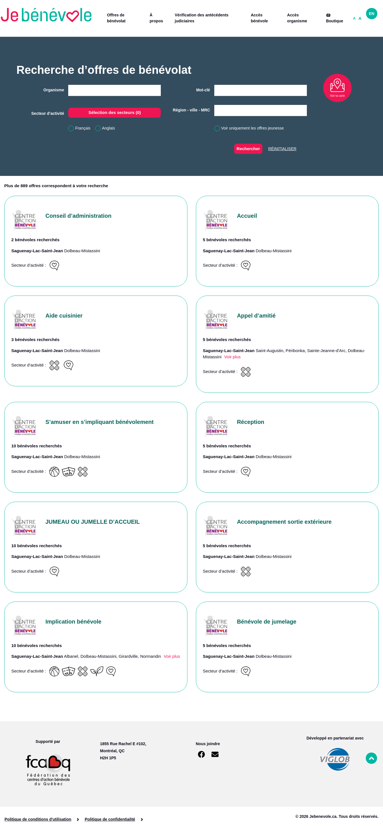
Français (83, 128)
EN (371, 13)
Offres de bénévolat (116, 18)
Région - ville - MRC (191, 110)
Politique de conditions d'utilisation (38, 819)
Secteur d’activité (47, 113)
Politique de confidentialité (110, 819)
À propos (156, 18)
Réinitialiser (282, 148)
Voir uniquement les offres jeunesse (252, 128)
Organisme (53, 90)
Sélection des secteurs (114, 112)
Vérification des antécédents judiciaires (201, 18)
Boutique (334, 18)
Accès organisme (297, 18)
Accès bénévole (259, 18)
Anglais (108, 128)
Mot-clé (203, 90)
